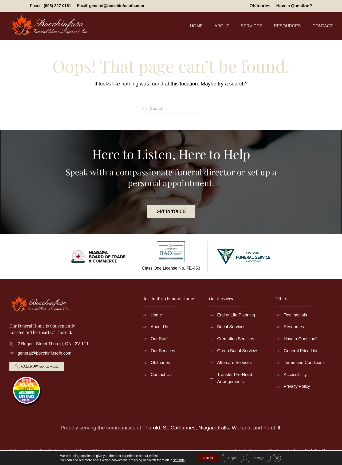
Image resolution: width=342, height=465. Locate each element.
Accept (207, 458)
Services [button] (251, 26)
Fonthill (271, 428)
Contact (322, 26)
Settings (259, 458)
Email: (110, 6)
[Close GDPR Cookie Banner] (278, 457)
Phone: (50, 6)
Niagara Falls (213, 428)
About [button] (222, 26)
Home (196, 26)
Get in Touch (171, 211)
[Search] (171, 108)
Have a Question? (294, 6)
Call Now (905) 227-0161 (36, 366)
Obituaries (259, 6)
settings (177, 460)
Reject (232, 458)
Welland (241, 428)
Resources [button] (287, 26)
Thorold (151, 428)
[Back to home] (50, 26)
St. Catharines (179, 428)
